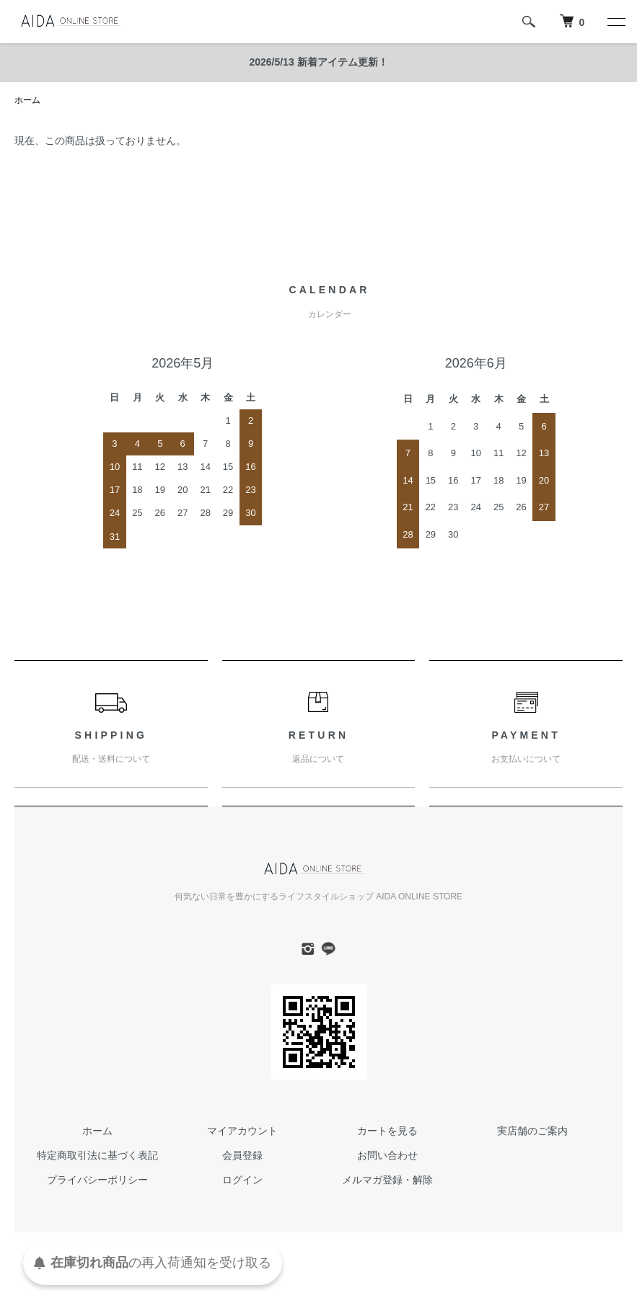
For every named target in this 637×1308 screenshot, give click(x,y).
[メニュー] (615, 21)
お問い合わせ (387, 1155)
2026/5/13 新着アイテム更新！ (318, 62)
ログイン (242, 1179)
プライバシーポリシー (97, 1179)
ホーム (27, 100)
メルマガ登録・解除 (387, 1179)
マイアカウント (242, 1130)
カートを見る (387, 1130)
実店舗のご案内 (532, 1130)
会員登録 (242, 1155)
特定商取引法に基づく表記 (97, 1155)
